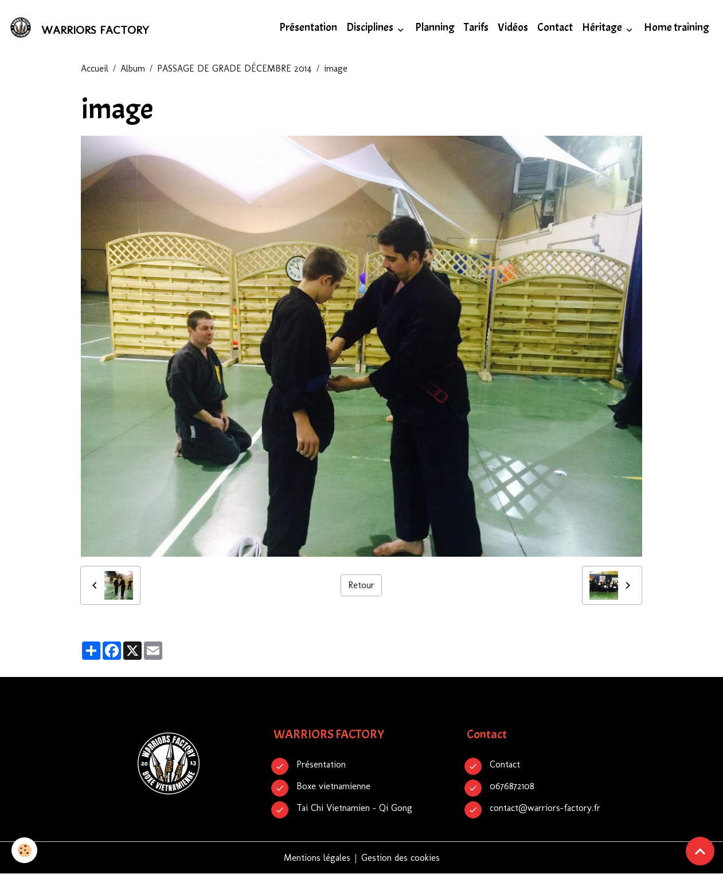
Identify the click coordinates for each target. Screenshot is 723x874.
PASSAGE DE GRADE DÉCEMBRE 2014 (234, 68)
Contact (555, 27)
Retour (361, 585)
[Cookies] (24, 850)
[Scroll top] (700, 851)
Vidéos (513, 27)
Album (132, 68)
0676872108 (512, 786)
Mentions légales (317, 857)
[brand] (81, 27)
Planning (435, 27)
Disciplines (370, 27)
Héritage (603, 27)
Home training (676, 27)
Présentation (308, 27)
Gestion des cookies (400, 857)
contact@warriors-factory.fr (545, 807)
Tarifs (476, 27)
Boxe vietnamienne (333, 786)
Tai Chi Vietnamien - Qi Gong (354, 807)
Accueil (94, 68)
